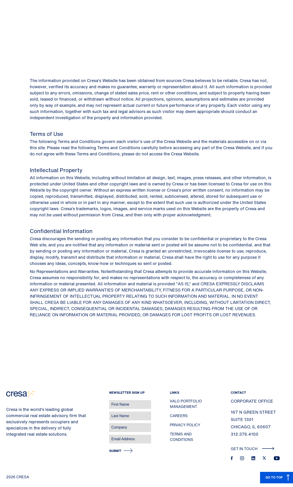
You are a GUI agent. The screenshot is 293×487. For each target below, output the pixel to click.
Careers (179, 415)
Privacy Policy (185, 425)
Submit (115, 451)
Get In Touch (252, 448)
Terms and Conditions (181, 436)
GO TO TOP (274, 477)
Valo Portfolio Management (186, 403)
